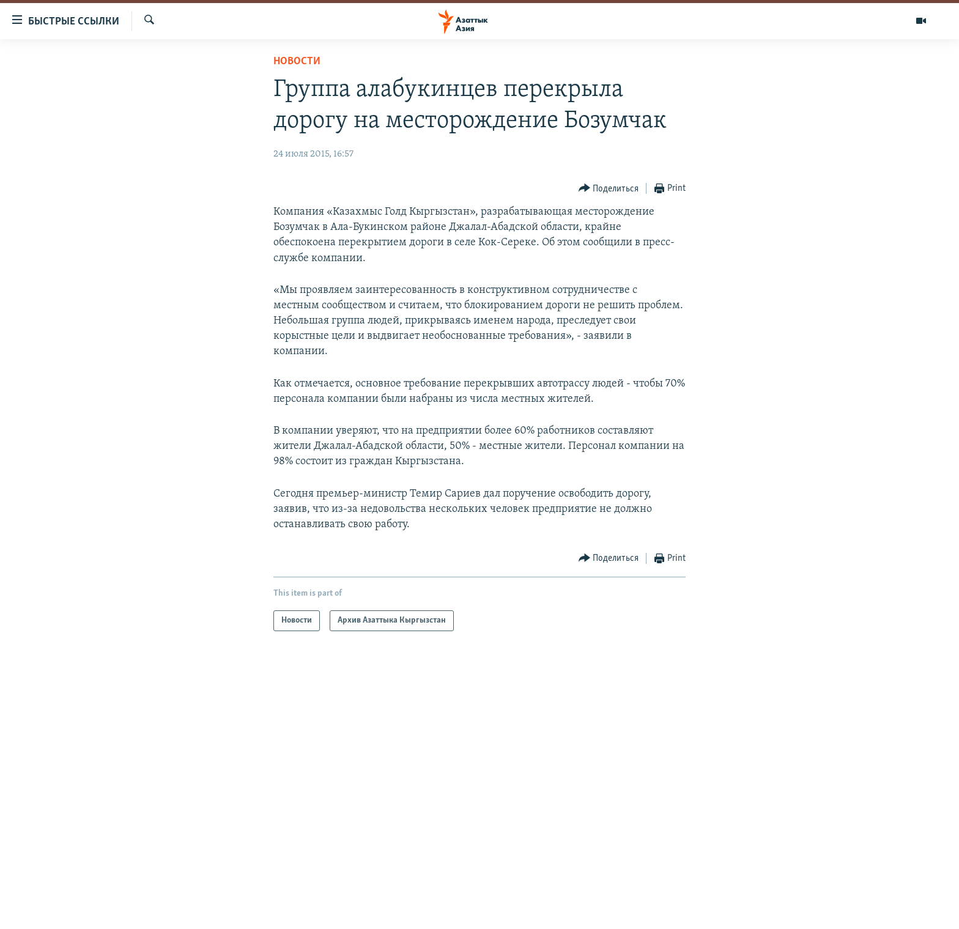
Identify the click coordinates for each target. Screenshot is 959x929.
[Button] (609, 188)
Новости (296, 61)
